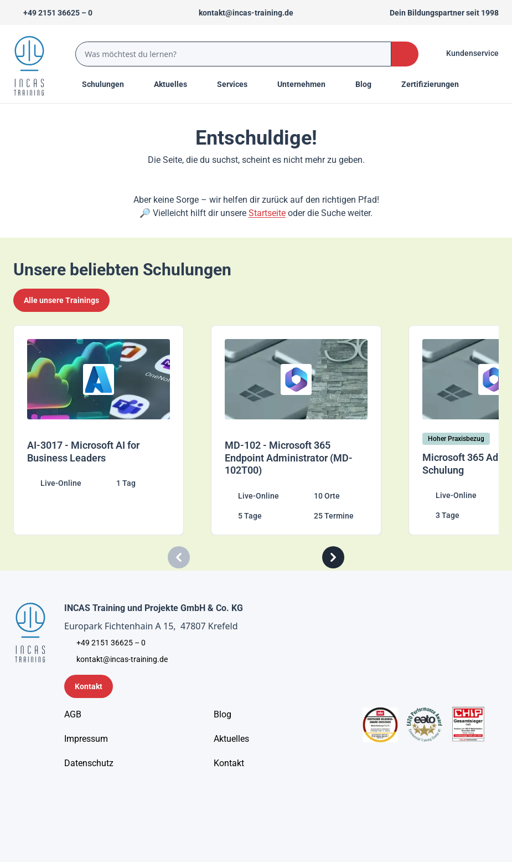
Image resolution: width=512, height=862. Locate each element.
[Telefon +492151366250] (52, 13)
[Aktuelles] (231, 739)
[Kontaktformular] (88, 686)
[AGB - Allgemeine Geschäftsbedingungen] (72, 714)
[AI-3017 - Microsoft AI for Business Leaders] (108, 430)
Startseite (267, 213)
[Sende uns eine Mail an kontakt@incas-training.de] (241, 13)
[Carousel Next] (333, 557)
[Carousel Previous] (179, 557)
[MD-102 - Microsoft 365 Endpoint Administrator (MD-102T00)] (305, 430)
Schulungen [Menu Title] (109, 84)
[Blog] (222, 714)
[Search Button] (404, 54)
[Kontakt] (229, 763)
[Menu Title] (176, 84)
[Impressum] (86, 739)
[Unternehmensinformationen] (89, 763)
